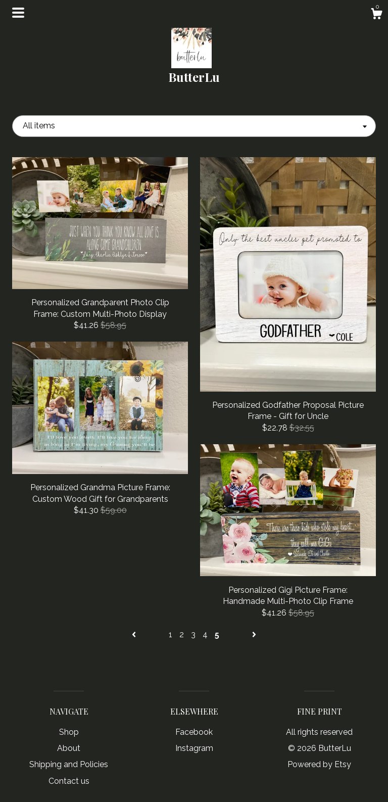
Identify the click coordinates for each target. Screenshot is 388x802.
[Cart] (376, 15)
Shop (69, 732)
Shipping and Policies (68, 764)
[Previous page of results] (134, 634)
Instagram (194, 748)
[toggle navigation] (18, 13)
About (68, 748)
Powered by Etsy (319, 764)
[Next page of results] (254, 634)
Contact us (68, 781)
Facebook (194, 732)
